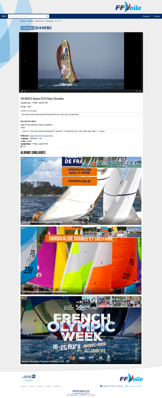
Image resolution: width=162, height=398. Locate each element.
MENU (4, 16)
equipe (32, 136)
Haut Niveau (30, 21)
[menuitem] (24, 21)
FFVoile (128, 6)
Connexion (146, 16)
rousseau (46, 136)
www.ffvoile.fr (91, 395)
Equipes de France (39, 21)
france (36, 136)
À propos (23, 386)
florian (51, 136)
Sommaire (57, 386)
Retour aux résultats (27, 28)
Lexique (48, 386)
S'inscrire (157, 16)
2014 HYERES (43, 28)
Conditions (40, 386)
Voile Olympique (49, 21)
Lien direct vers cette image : (81, 113)
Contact (31, 386)
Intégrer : (81, 130)
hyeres (40, 136)
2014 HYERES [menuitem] (58, 21)
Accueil (23, 21)
